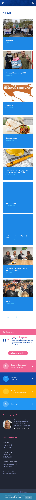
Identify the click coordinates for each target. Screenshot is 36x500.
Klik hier (6, 497)
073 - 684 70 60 (8, 471)
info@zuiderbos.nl (9, 473)
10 (25, 317)
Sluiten (28, 497)
